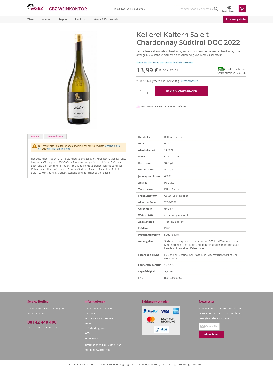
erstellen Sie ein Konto (59, 148)
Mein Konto (229, 11)
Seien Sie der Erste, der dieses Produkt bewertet (164, 62)
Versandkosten (189, 81)
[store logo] (35, 7)
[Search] (216, 8)
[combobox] (198, 8)
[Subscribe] (211, 334)
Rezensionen (55, 136)
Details (35, 136)
